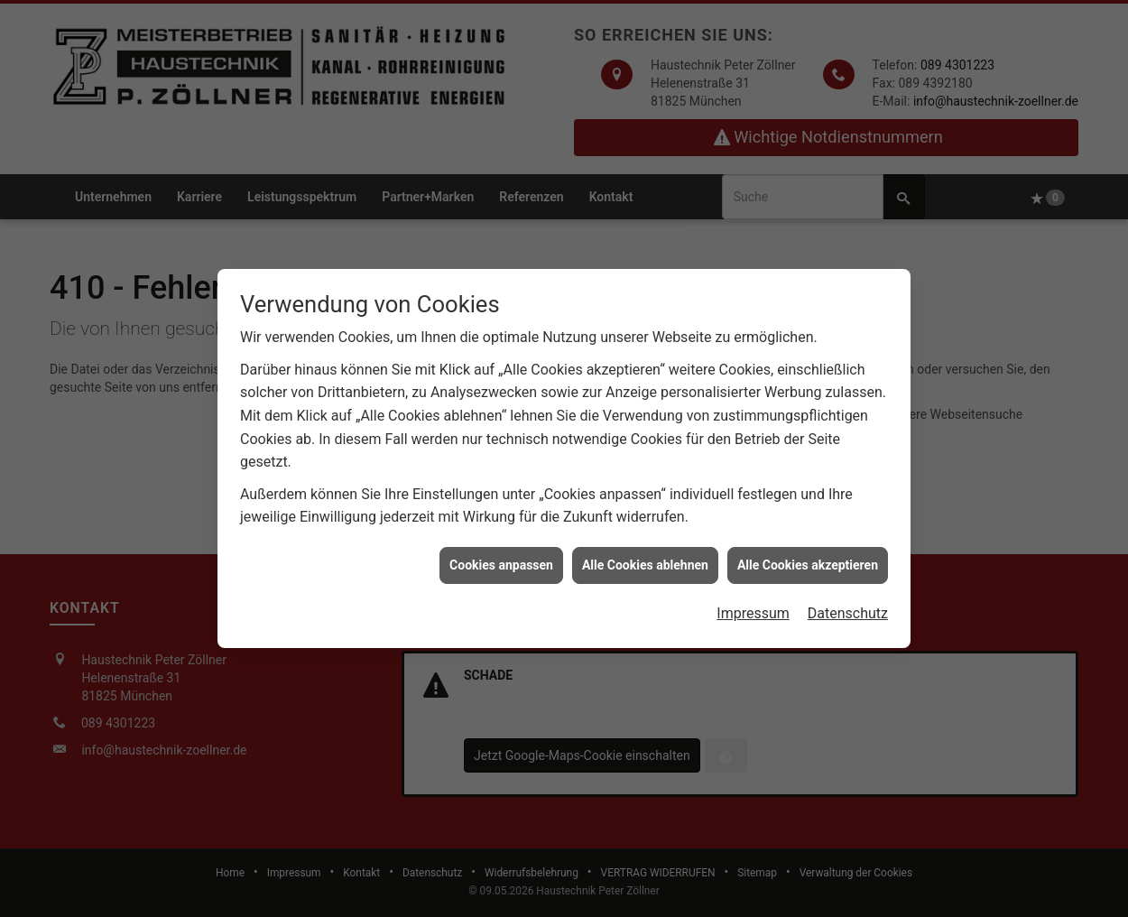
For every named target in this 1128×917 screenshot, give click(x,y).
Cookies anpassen (501, 559)
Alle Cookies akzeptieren (807, 559)
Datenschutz (848, 608)
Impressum (753, 608)
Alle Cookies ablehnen (645, 559)
